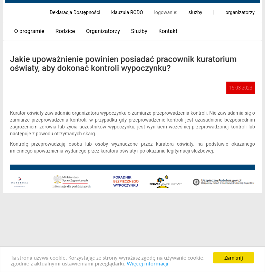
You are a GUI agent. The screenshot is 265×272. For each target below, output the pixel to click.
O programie (29, 31)
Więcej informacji (147, 264)
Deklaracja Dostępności (75, 12)
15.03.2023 (240, 88)
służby (195, 12)
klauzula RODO (127, 12)
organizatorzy (240, 12)
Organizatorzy (103, 31)
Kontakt (167, 31)
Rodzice (65, 31)
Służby (139, 31)
